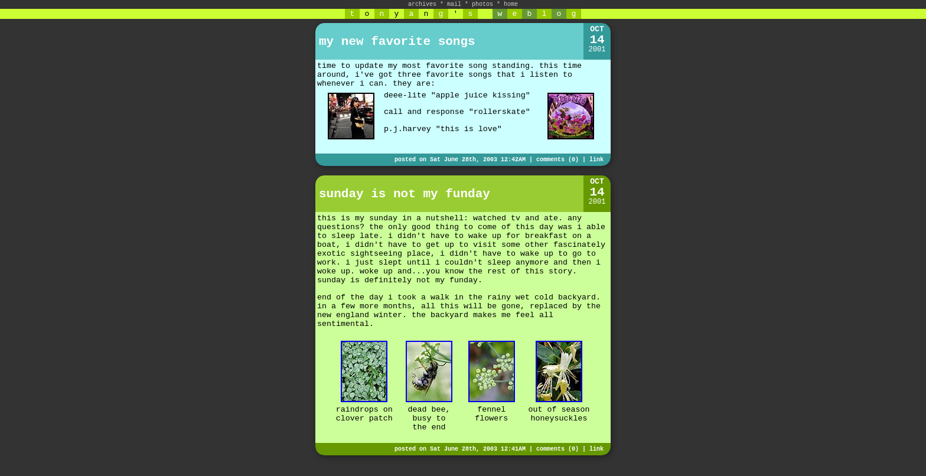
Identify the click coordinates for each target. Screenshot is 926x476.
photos (482, 4)
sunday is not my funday (404, 194)
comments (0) (557, 160)
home (511, 4)
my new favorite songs (397, 41)
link (596, 160)
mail (454, 4)
